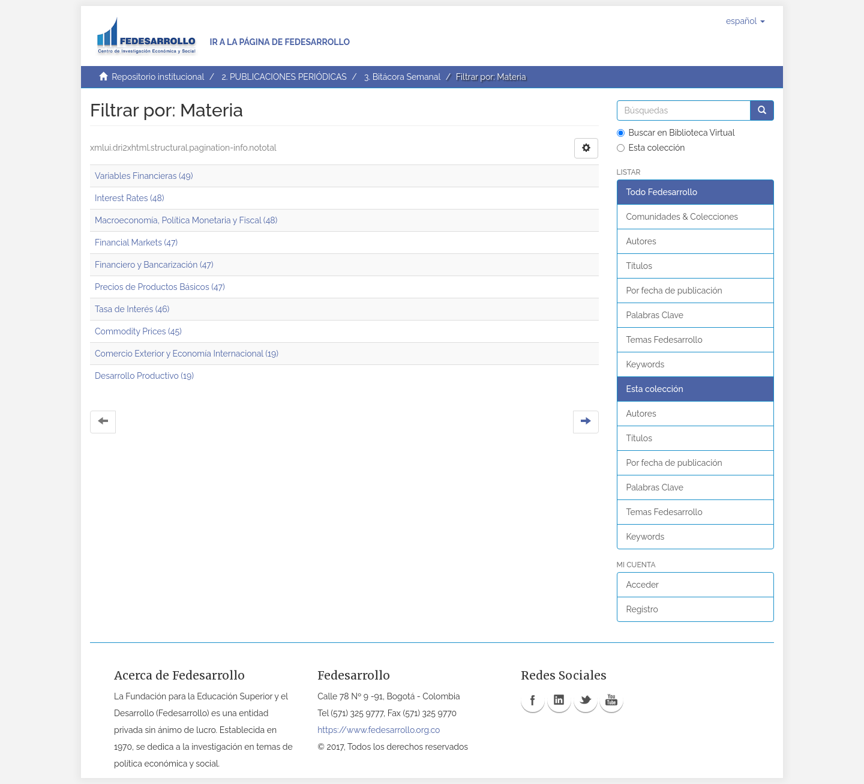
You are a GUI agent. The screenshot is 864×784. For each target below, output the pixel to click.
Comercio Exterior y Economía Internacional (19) (186, 353)
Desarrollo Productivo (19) (144, 376)
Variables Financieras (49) (144, 176)
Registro (642, 609)
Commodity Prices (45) (138, 331)
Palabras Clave (654, 315)
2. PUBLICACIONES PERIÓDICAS (283, 77)
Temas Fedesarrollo (664, 340)
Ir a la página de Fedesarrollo (279, 42)
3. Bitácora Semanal (402, 77)
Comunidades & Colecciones (682, 217)
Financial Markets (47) (136, 242)
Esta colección (651, 147)
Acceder (642, 585)
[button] (745, 21)
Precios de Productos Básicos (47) (160, 287)
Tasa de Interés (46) (132, 309)
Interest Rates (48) (129, 198)
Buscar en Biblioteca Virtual (676, 132)
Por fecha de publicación (674, 290)
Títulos (639, 266)
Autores (641, 241)
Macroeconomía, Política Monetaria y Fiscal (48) (186, 220)
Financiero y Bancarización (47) (154, 265)
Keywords (645, 364)
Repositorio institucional (158, 77)
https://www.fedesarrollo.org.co (378, 730)
